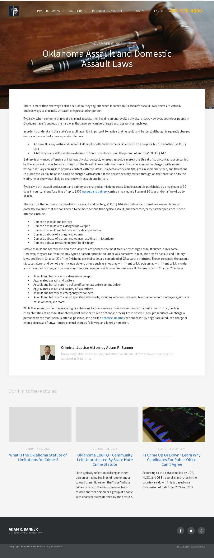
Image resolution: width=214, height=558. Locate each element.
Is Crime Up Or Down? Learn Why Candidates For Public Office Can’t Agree (171, 460)
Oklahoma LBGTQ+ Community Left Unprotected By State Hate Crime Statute (105, 460)
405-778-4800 (185, 10)
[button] (50, 11)
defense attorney (113, 318)
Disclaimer (183, 546)
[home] (14, 10)
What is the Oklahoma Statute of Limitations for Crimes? (38, 457)
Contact (140, 11)
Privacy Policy (198, 546)
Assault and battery (95, 191)
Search (158, 11)
